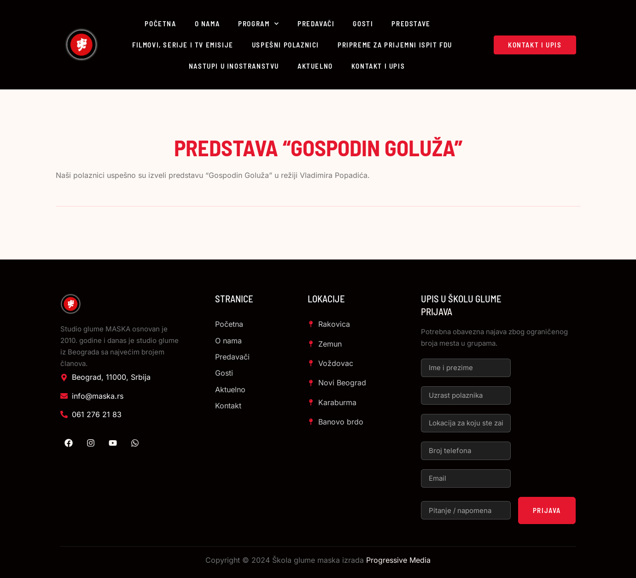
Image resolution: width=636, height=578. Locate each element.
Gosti (363, 23)
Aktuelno (315, 66)
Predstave (410, 23)
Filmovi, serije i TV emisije (182, 45)
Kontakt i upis (378, 66)
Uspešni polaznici (285, 45)
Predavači (316, 23)
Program (258, 24)
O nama (207, 23)
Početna (160, 23)
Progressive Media (398, 560)
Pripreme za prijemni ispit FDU (395, 45)
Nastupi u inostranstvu (234, 66)
